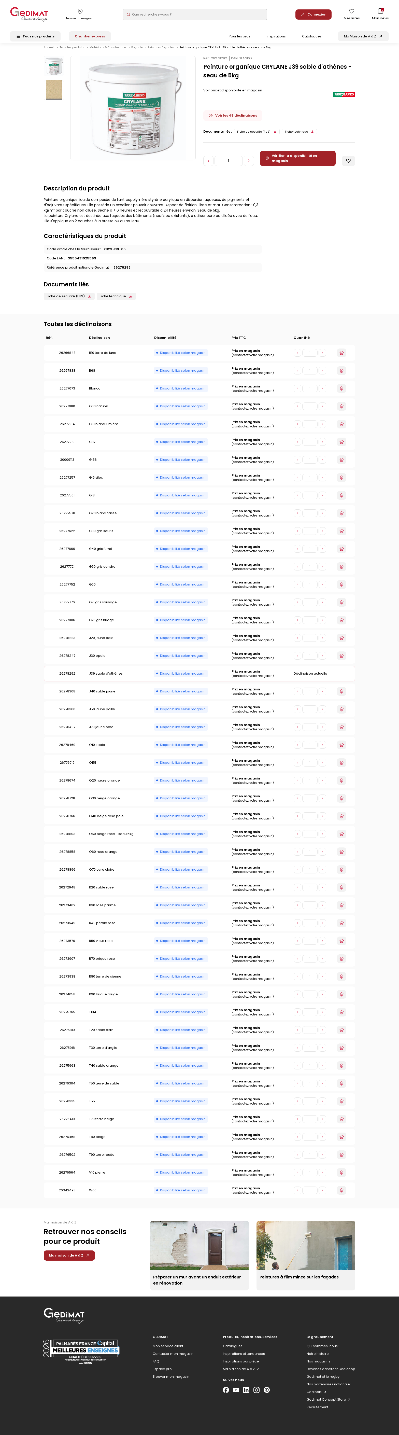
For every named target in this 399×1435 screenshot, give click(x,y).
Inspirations (276, 36)
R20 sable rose (101, 891)
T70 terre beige (101, 1123)
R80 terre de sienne (105, 980)
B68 (92, 374)
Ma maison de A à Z (69, 1259)
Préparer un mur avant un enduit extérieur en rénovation (197, 1284)
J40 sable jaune (102, 695)
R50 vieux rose (101, 945)
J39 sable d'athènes (106, 677)
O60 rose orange (103, 856)
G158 (93, 464)
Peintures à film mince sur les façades (299, 1281)
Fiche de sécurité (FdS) (256, 136)
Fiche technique (299, 136)
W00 (92, 1194)
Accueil (49, 52)
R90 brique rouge (103, 998)
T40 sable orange (104, 1069)
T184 (92, 1016)
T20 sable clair (101, 1034)
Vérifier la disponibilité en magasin (291, 163)
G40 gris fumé (100, 553)
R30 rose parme (102, 909)
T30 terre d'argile (103, 1052)
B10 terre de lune (102, 357)
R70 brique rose (102, 962)
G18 (92, 499)
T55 (92, 1105)
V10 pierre (97, 1176)
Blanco (95, 392)
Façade (137, 52)
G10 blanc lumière (103, 428)
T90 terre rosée (102, 1159)
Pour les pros (239, 36)
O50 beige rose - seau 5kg (111, 838)
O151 (92, 766)
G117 (92, 446)
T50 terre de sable (104, 1087)
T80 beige (97, 1141)
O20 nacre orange (104, 784)
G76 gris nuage (101, 624)
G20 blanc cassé (103, 517)
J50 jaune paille (102, 713)
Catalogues (312, 36)
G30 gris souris (101, 535)
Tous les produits (72, 52)
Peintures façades (161, 52)
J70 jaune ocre (101, 731)
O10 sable (97, 749)
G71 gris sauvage (103, 606)
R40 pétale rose (102, 927)
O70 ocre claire (102, 873)
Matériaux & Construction (108, 52)
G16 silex (96, 481)
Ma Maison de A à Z (360, 36)
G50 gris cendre (102, 570)
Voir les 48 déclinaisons (233, 119)
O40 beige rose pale (106, 820)
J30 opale (97, 660)
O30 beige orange (104, 802)
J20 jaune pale (101, 642)
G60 (92, 588)
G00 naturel (98, 410)
